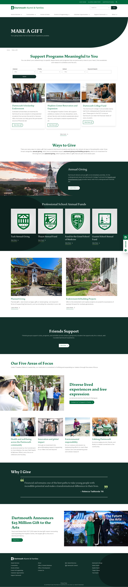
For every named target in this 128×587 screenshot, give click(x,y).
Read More (16, 540)
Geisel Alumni (95, 565)
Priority (40, 69)
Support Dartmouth (100, 14)
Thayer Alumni (96, 570)
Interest (15, 69)
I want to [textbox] (93, 7)
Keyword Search (92, 69)
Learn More (73, 188)
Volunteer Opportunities (81, 14)
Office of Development (44, 568)
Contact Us (41, 570)
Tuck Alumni (95, 572)
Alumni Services (15, 14)
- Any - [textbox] (16, 72)
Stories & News (45, 14)
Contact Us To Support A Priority (81, 402)
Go (114, 7)
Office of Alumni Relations (45, 565)
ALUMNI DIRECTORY (94, 2)
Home (8, 50)
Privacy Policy (64, 583)
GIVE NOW (82, 2)
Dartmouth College (97, 563)
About (113, 14)
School (65, 69)
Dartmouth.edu (108, 2)
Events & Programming (61, 14)
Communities (30, 14)
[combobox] (100, 7)
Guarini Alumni (96, 568)
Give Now (16, 125)
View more (63, 134)
